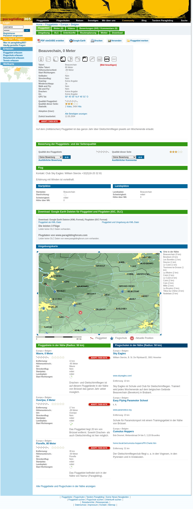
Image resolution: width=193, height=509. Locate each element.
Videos (71, 28)
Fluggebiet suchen (76, 500)
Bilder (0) (58, 28)
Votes (69, 106)
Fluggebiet (43, 28)
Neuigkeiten (123, 497)
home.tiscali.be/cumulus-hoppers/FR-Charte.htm (134, 443)
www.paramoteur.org (122, 410)
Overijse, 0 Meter (45, 400)
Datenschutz (80, 505)
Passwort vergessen (13, 36)
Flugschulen (79, 497)
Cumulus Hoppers (123, 431)
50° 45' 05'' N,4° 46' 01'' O (76, 97)
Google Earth (79, 41)
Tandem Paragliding (95, 497)
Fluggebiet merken (139, 41)
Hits (79, 106)
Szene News (111, 497)
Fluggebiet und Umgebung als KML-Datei (120, 222)
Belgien (75, 24)
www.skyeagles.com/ (122, 376)
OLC (56, 33)
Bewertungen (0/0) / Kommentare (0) (98, 28)
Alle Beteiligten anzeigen (76, 114)
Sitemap (111, 505)
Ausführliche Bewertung (50, 160)
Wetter (104, 33)
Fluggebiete (51, 24)
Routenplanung (88, 33)
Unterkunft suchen (113, 500)
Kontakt (103, 505)
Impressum (93, 505)
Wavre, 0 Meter (44, 353)
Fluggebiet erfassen (12, 53)
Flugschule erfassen (13, 55)
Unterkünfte (69, 33)
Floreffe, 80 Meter (46, 443)
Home (39, 24)
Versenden (116, 41)
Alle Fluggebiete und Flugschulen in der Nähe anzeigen (65, 486)
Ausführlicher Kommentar (124, 160)
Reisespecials (102, 502)
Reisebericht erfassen (13, 58)
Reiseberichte (88, 502)
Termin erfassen (11, 60)
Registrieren (9, 33)
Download (117, 33)
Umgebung (44, 33)
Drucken (98, 41)
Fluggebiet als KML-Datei (49, 222)
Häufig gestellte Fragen (14, 45)
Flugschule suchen (95, 500)
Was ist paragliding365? (14, 43)
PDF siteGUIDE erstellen (52, 41)
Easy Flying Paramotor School (130, 400)
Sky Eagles (119, 353)
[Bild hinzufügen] (108, 65)
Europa (64, 24)
